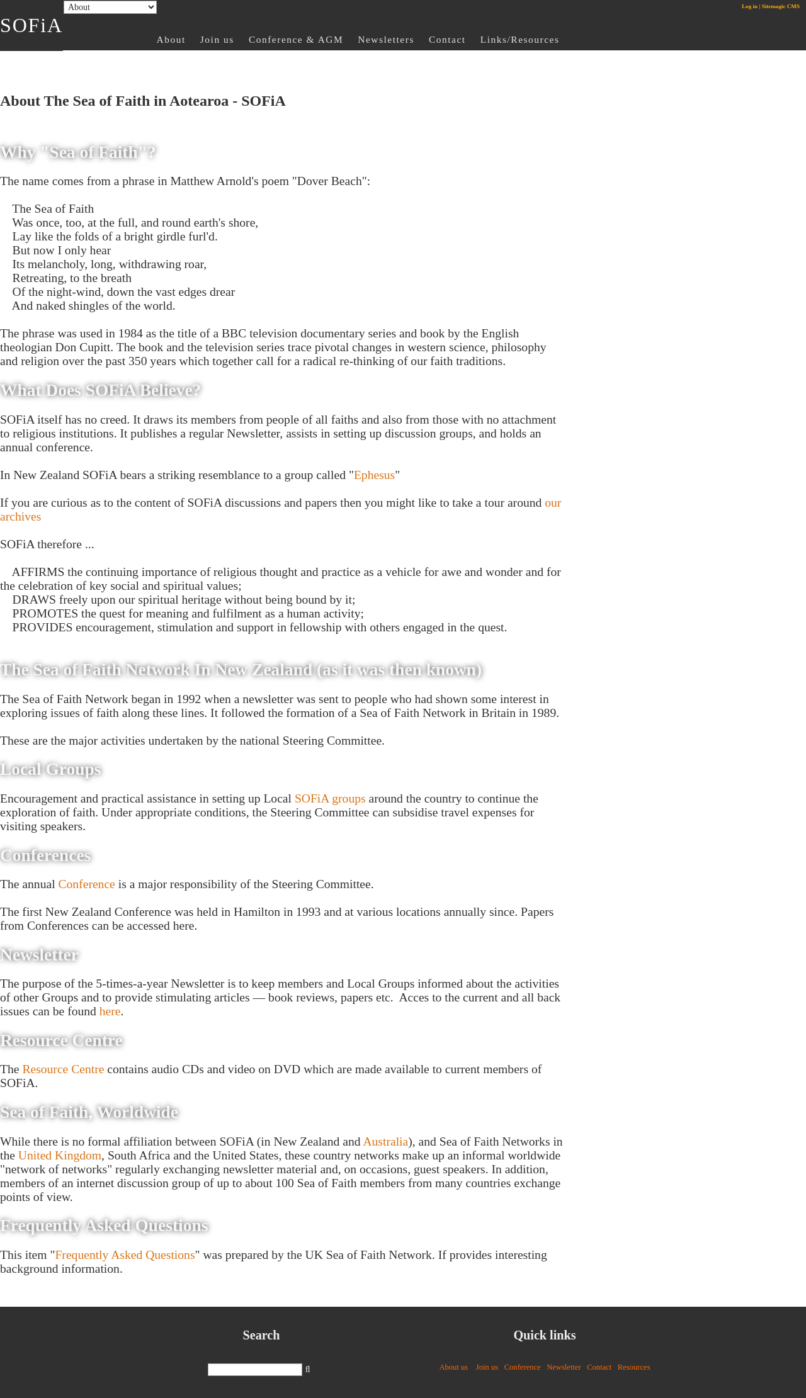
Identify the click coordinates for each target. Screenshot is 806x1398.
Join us (217, 39)
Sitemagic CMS (781, 6)
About (171, 39)
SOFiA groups (330, 798)
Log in (750, 6)
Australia (385, 1141)
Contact (447, 39)
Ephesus (374, 475)
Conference (87, 884)
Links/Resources (520, 39)
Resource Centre (63, 1069)
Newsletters (386, 39)
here (110, 1011)
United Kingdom (59, 1155)
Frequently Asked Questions (125, 1254)
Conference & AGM (296, 39)
